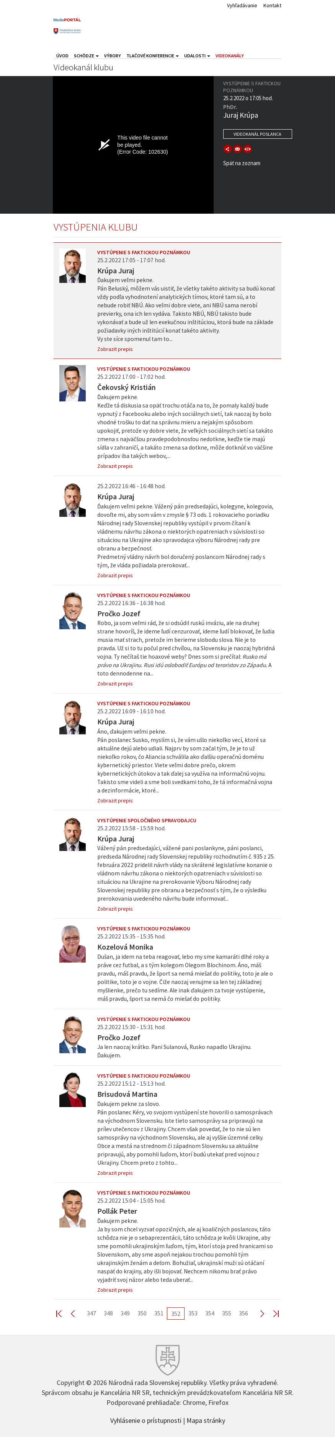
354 (209, 1313)
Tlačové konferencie (152, 55)
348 (108, 1313)
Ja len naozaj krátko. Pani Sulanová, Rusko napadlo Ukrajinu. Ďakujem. (174, 1051)
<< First (63, 1313)
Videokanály (230, 55)
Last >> (271, 1313)
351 (158, 1313)
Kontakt (272, 5)
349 (125, 1313)
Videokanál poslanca (257, 134)
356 (243, 1313)
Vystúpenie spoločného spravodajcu (146, 820)
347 (91, 1313)
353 (193, 1313)
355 (226, 1313)
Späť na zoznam (241, 163)
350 (142, 1313)
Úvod (62, 55)
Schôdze (86, 55)
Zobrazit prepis (115, 349)
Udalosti (197, 55)
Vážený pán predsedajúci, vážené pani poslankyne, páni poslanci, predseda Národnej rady (186, 873)
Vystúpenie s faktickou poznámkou (143, 252)
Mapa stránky (205, 1420)
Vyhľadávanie (242, 5)
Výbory (112, 55)
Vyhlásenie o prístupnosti (145, 1420)
